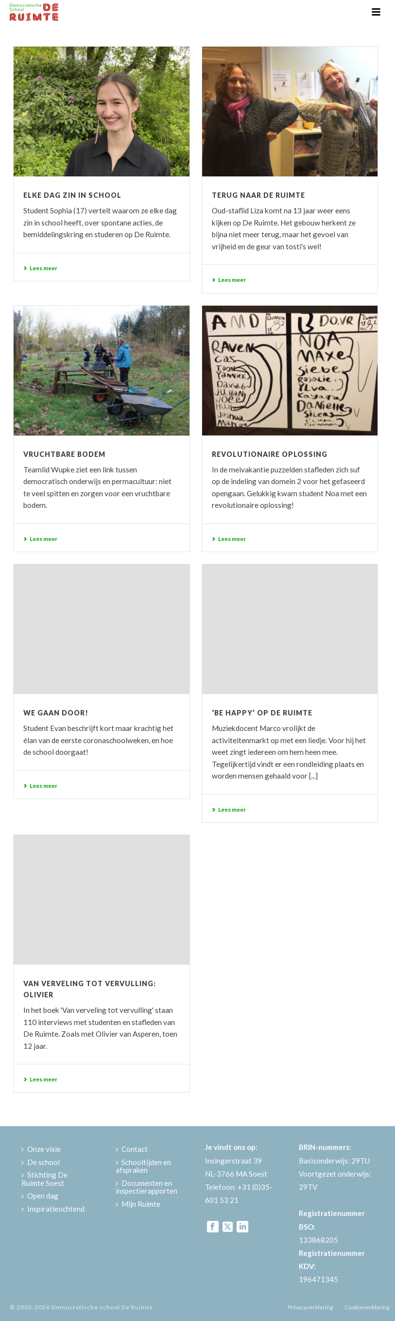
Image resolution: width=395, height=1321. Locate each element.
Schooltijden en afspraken (143, 1166)
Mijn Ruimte (138, 1203)
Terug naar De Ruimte (258, 195)
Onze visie (41, 1149)
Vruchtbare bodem (64, 454)
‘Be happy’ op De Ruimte (262, 713)
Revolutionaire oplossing (269, 454)
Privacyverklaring (310, 1307)
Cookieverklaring (366, 1307)
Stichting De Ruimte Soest (44, 1178)
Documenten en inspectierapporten (146, 1187)
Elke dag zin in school (72, 195)
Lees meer (40, 268)
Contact (132, 1149)
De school (40, 1162)
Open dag (39, 1195)
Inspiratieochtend (53, 1208)
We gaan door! (55, 713)
